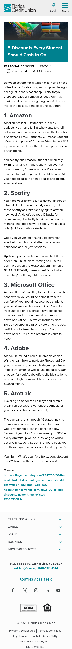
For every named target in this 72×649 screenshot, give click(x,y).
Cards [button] (13, 526)
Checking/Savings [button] (22, 519)
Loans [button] (12, 534)
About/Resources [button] (22, 549)
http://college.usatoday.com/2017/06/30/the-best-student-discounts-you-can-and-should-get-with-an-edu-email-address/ (34, 480)
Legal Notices (22, 636)
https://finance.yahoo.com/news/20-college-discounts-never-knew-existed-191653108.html (34, 494)
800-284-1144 (48, 568)
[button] (54, 8)
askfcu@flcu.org (25, 568)
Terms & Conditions (50, 631)
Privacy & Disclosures (22, 631)
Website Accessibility (46, 636)
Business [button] (15, 541)
